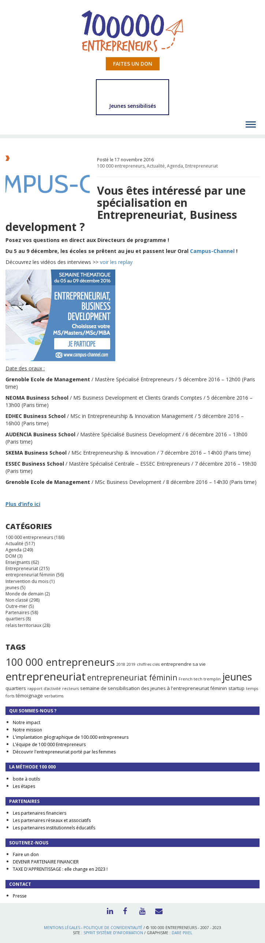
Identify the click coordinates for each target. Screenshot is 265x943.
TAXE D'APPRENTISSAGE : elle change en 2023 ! (60, 869)
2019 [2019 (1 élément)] (131, 664)
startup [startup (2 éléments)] (236, 688)
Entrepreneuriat (201, 166)
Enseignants (17, 562)
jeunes (12, 587)
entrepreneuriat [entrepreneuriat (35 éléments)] (45, 676)
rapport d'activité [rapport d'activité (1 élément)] (44, 688)
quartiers (15, 619)
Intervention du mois (26, 581)
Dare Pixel (182, 932)
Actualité (156, 166)
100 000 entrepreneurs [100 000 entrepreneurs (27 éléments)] (60, 662)
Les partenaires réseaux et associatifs (52, 820)
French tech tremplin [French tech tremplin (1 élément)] (200, 679)
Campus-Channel (212, 250)
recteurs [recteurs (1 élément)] (70, 688)
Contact (156, 910)
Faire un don (26, 854)
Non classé (16, 600)
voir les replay (116, 261)
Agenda (175, 166)
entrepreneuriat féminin (30, 575)
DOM (10, 556)
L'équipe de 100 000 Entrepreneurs (49, 744)
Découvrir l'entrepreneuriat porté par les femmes (64, 752)
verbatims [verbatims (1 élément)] (53, 695)
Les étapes (24, 786)
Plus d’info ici (22, 503)
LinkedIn (108, 910)
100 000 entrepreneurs (121, 166)
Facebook (124, 910)
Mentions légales (62, 927)
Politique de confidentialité (112, 927)
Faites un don (132, 63)
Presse (20, 896)
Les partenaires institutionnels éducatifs (54, 828)
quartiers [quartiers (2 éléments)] (15, 688)
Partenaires (17, 612)
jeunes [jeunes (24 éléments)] (237, 676)
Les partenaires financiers (39, 813)
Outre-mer (16, 606)
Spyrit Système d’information (113, 932)
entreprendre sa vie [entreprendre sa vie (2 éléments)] (183, 664)
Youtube (140, 910)
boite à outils (26, 779)
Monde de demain (24, 594)
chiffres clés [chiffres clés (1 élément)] (148, 664)
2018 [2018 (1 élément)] (120, 664)
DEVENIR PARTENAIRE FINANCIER (46, 862)
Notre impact (26, 722)
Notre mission (27, 730)
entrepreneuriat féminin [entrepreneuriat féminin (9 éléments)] (132, 677)
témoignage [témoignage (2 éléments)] (29, 695)
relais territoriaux (23, 625)
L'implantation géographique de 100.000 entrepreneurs (70, 737)
